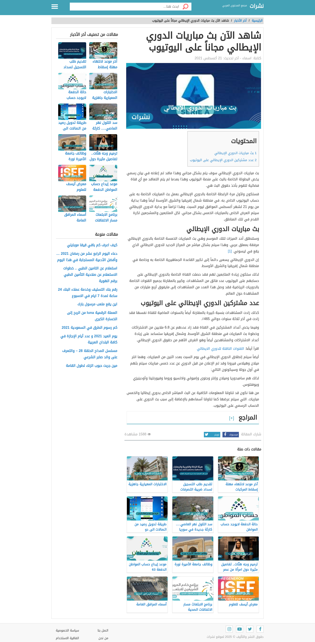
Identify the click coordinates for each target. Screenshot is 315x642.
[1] (230, 251)
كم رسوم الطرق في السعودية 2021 (89, 328)
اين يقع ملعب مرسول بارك (97, 304)
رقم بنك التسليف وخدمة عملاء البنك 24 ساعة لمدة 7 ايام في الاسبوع (87, 293)
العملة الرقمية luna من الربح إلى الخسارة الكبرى (92, 316)
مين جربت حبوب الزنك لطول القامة (91, 366)
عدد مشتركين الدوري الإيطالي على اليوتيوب (223, 160)
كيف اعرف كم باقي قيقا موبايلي (92, 245)
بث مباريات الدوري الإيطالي (235, 153)
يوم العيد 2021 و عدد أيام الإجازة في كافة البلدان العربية (88, 339)
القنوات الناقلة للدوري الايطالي (220, 348)
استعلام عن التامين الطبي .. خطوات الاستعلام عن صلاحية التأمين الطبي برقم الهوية (90, 274)
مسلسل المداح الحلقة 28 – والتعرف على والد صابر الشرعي (89, 354)
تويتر (211, 434)
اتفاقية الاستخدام (67, 638)
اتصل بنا (103, 630)
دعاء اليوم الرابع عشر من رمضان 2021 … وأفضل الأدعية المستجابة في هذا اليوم (86, 257)
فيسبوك (230, 434)
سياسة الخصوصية (67, 630)
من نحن (103, 638)
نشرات (257, 6)
